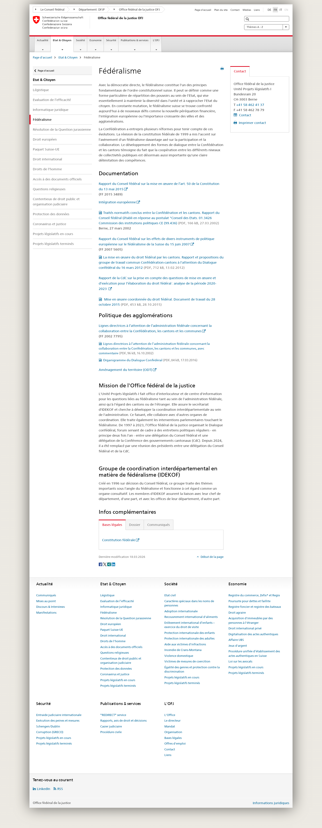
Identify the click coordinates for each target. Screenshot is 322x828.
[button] (248, 19)
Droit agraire (237, 612)
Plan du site (221, 9)
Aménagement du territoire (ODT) (125, 370)
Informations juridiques (271, 803)
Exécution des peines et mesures (57, 720)
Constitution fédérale (118, 540)
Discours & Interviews (50, 606)
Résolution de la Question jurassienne (62, 129)
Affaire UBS (236, 640)
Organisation (173, 732)
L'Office (169, 715)
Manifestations (46, 612)
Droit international (47, 159)
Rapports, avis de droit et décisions (123, 720)
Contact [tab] (240, 71)
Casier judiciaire (111, 726)
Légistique (41, 90)
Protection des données (51, 214)
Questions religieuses (49, 189)
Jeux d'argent (237, 645)
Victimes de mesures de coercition (187, 661)
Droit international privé (245, 628)
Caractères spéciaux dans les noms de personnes (189, 603)
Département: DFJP (89, 9)
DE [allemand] (269, 9)
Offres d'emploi (175, 743)
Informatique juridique (50, 110)
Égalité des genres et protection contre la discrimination (192, 669)
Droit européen (45, 139)
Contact (234, 9)
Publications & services (134, 40)
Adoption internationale (181, 611)
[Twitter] (105, 564)
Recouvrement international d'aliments (191, 617)
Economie (95, 40)
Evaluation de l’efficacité (52, 100)
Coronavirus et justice (49, 224)
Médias (247, 9)
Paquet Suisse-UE (46, 149)
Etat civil (170, 595)
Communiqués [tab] (158, 525)
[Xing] (109, 564)
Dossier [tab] (134, 525)
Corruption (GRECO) (49, 732)
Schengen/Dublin (48, 726)
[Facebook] (101, 564)
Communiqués (46, 595)
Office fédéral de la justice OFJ (137, 9)
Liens (257, 9)
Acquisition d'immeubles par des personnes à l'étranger (250, 620)
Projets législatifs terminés (53, 244)
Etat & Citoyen (63, 41)
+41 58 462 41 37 (250, 105)
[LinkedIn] (113, 564)
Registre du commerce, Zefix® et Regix (254, 595)
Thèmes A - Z (267, 27)
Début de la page (212, 557)
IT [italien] (281, 9)
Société (80, 40)
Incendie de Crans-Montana (182, 650)
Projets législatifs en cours (53, 234)
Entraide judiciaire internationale (58, 715)
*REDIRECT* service (113, 715)
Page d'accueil (203, 9)
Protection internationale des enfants (189, 633)
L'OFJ (156, 40)
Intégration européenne (117, 202)
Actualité (42, 40)
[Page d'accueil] (97, 22)
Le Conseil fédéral (50, 9)
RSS (60, 789)
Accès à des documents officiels (57, 179)
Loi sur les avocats (240, 661)
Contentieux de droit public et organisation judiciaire (56, 201)
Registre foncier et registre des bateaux (254, 606)
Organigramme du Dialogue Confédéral (150, 360)
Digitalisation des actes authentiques (253, 634)
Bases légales (173, 738)
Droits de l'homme (47, 169)
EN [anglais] (286, 9)
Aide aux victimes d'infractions (185, 644)
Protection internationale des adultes (189, 638)
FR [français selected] (275, 9)
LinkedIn (43, 789)
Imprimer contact (252, 123)
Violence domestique (178, 655)
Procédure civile (111, 732)
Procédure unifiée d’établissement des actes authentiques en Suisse (254, 653)
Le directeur (172, 720)
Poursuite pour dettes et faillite (249, 601)
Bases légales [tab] (112, 525)
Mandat (169, 726)
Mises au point (46, 601)
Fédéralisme (108, 612)
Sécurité (111, 40)
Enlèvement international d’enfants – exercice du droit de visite (189, 625)
